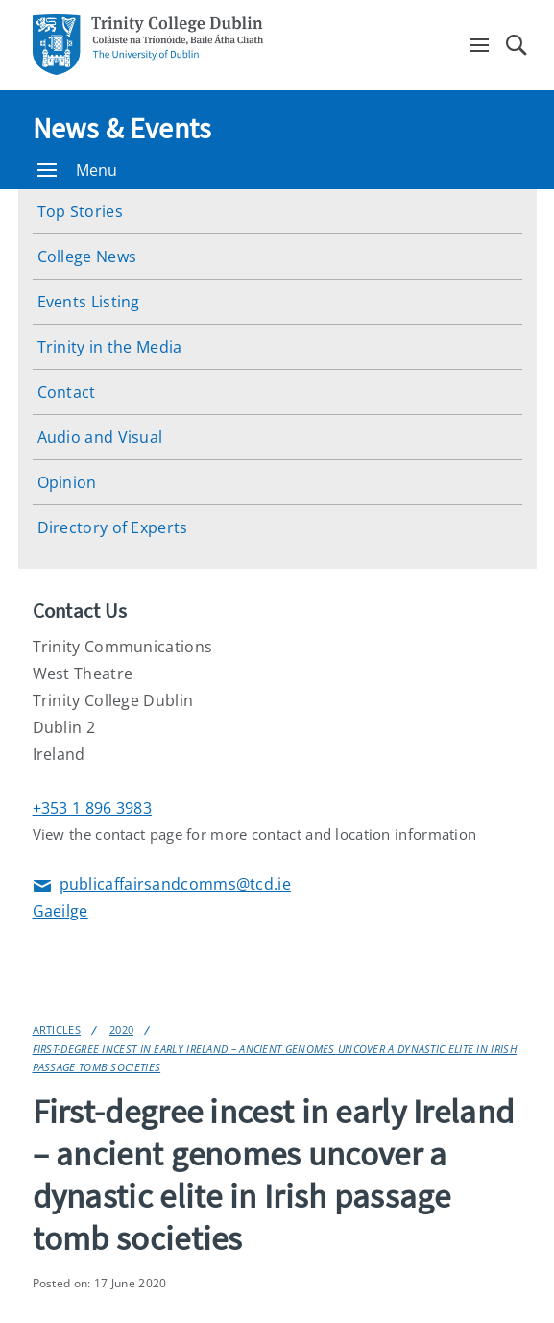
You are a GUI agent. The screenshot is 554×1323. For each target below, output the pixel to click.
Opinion (67, 482)
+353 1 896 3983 (93, 808)
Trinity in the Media (109, 346)
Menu (77, 170)
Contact (66, 392)
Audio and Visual (100, 437)
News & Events (122, 128)
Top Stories (80, 211)
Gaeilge (60, 910)
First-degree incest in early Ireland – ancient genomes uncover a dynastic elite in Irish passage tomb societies (275, 1057)
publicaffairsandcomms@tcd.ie (162, 885)
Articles (57, 1029)
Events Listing (88, 301)
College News (87, 256)
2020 (121, 1029)
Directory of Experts (112, 527)
